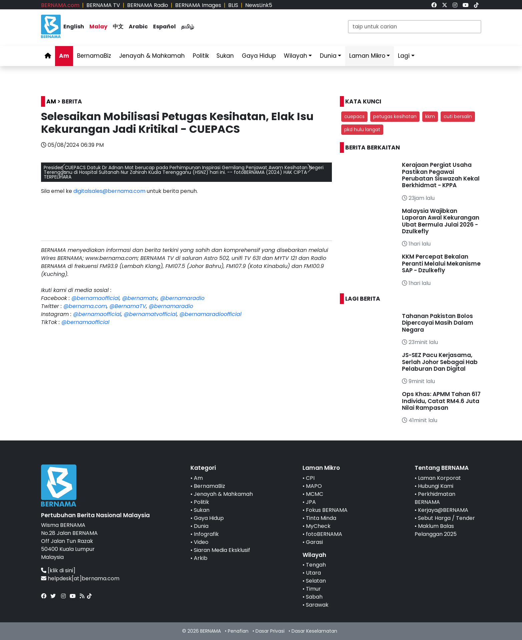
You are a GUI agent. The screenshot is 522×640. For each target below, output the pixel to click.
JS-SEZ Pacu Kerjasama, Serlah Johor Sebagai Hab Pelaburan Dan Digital (440, 362)
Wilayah (295, 56)
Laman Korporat (439, 478)
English (73, 26)
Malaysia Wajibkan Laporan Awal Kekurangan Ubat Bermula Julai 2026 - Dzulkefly (440, 221)
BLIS (233, 5)
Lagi (404, 56)
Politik (201, 56)
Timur (313, 589)
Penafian (238, 631)
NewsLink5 (258, 5)
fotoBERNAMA (324, 534)
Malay (98, 26)
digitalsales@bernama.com (109, 191)
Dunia (328, 56)
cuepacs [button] (354, 116)
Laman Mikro (367, 56)
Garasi (314, 542)
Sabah (314, 597)
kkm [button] (430, 116)
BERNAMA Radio (147, 5)
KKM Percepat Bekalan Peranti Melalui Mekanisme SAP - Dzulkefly (441, 263)
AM (51, 101)
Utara (313, 573)
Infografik (206, 534)
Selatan (316, 581)
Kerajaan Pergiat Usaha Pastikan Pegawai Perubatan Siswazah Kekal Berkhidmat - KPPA (441, 175)
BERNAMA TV (103, 5)
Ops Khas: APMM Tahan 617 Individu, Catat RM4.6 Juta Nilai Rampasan (441, 401)
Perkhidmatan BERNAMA (435, 498)
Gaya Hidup (259, 56)
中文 (118, 26)
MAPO (314, 486)
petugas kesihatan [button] (395, 116)
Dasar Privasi (270, 631)
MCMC (314, 494)
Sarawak (317, 605)
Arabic (138, 26)
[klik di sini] (61, 570)
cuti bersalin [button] (458, 116)
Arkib (200, 558)
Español (164, 26)
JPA (311, 502)
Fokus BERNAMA (327, 510)
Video (201, 542)
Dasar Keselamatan (314, 631)
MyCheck (318, 526)
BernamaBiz (94, 56)
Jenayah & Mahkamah (152, 56)
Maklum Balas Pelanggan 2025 (436, 530)
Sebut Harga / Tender (446, 518)
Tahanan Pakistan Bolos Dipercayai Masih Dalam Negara (437, 323)
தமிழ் (187, 26)
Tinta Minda (321, 518)
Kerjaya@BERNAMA (443, 510)
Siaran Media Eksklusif (222, 550)
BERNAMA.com (60, 5)
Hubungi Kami (435, 486)
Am (64, 56)
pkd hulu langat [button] (362, 129)
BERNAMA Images (198, 5)
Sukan (225, 56)
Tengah (316, 565)
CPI (310, 478)
